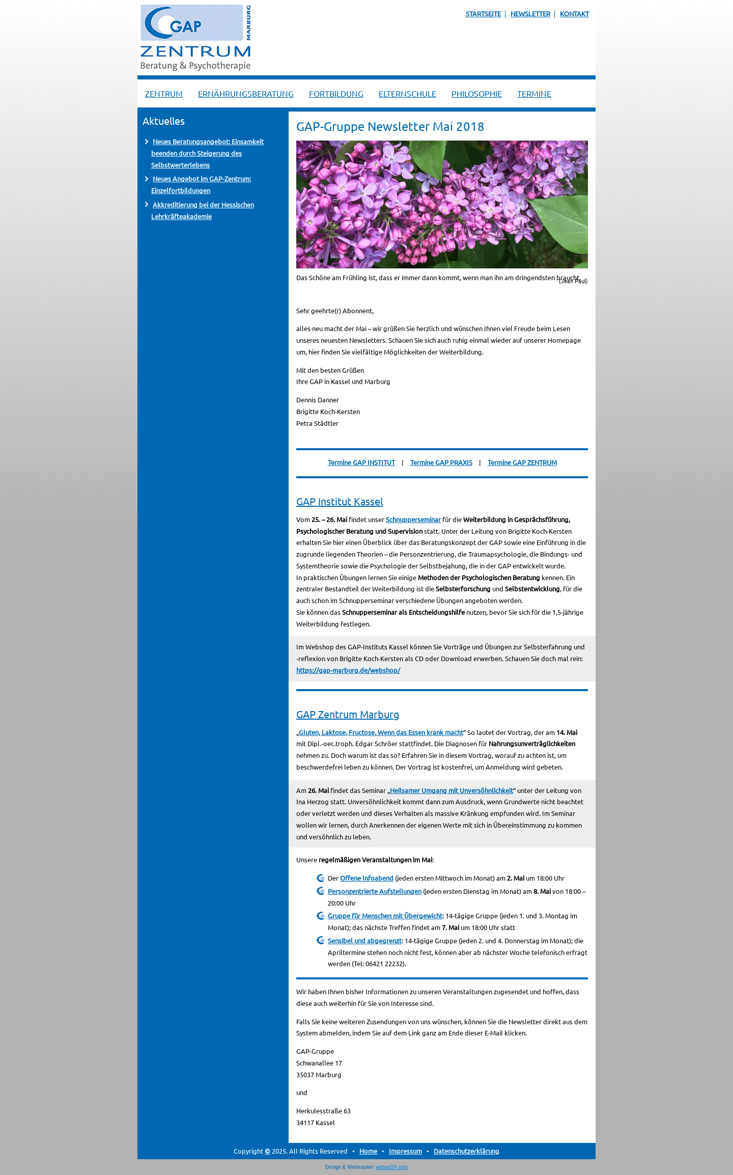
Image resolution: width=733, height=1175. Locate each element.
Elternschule (407, 93)
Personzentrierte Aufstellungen (374, 891)
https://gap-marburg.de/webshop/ (348, 670)
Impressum (405, 1150)
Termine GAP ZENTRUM (522, 462)
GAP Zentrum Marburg (348, 713)
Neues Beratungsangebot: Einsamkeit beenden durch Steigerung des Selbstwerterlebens (207, 153)
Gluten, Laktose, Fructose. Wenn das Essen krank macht (381, 732)
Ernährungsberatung (246, 93)
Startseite (483, 13)
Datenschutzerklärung (466, 1150)
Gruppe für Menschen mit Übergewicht (385, 915)
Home (368, 1150)
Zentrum (164, 93)
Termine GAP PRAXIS (441, 462)
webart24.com (392, 1167)
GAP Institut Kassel (339, 501)
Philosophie (477, 93)
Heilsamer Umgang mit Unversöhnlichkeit (451, 790)
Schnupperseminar (413, 519)
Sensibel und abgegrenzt (365, 940)
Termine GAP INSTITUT (361, 462)
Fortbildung (336, 93)
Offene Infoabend (366, 877)
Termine (534, 93)
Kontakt (574, 13)
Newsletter (530, 13)
